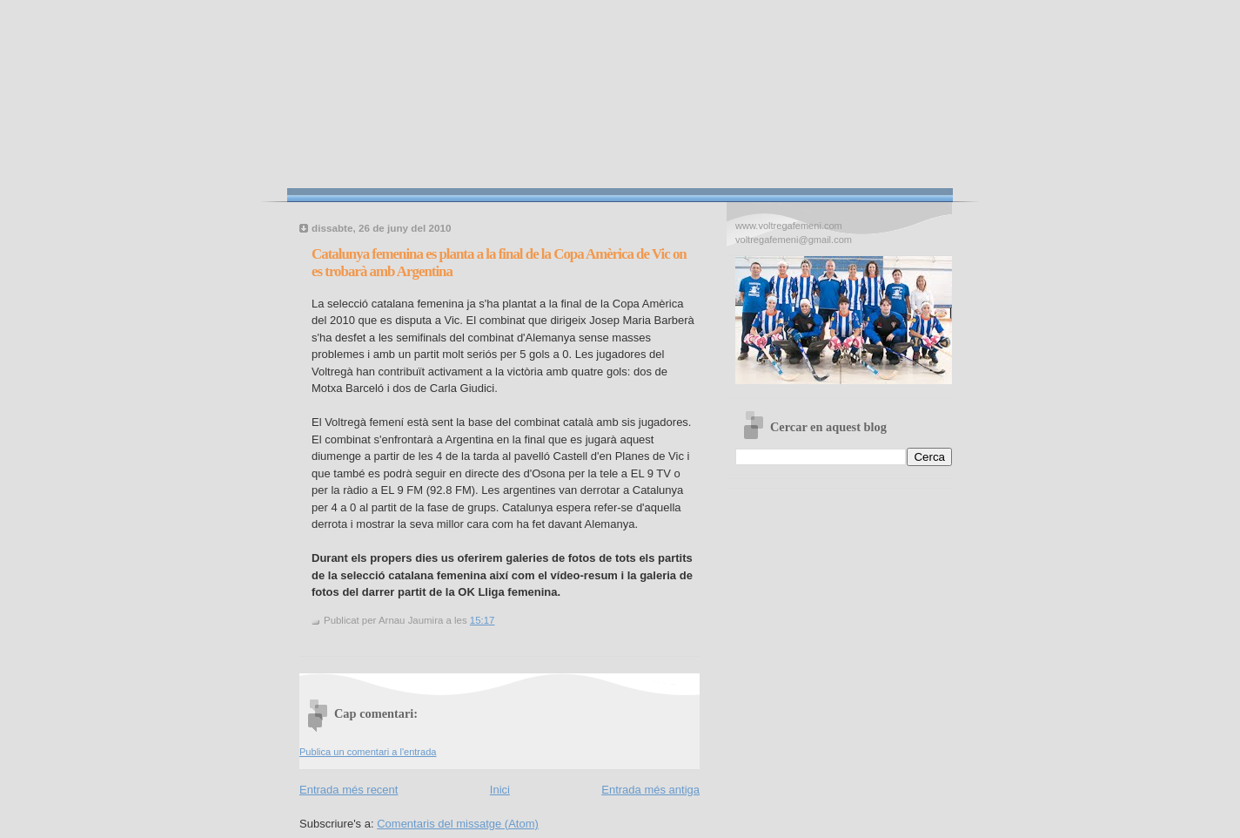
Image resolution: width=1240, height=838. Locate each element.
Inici (500, 789)
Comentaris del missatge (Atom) (458, 823)
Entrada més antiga (650, 789)
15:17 (482, 620)
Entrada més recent (348, 789)
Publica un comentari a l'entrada (367, 752)
